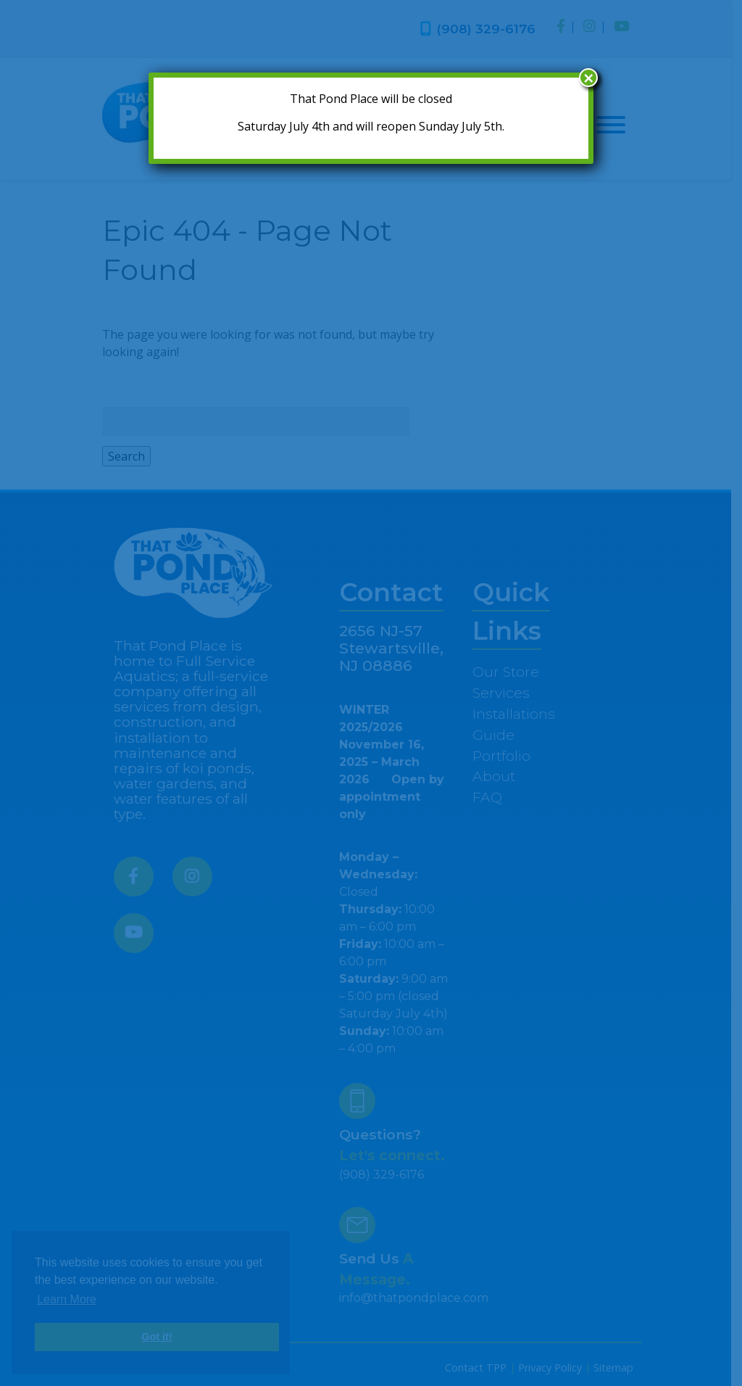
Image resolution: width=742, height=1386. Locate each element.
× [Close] (588, 77)
